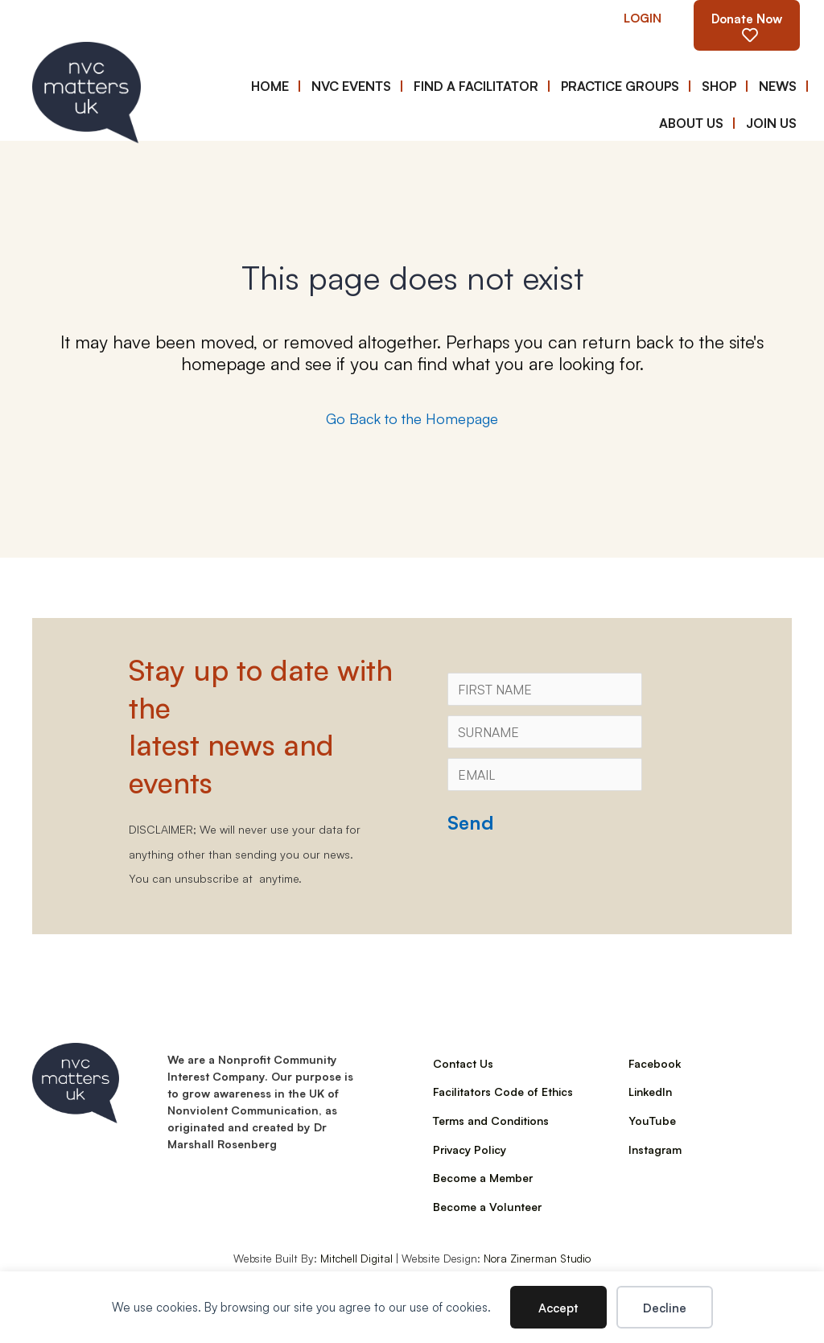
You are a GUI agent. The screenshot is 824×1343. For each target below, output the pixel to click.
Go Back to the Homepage (412, 417)
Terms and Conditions (491, 1120)
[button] (643, 17)
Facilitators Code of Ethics (503, 1091)
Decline (664, 1307)
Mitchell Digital (356, 1258)
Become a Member (483, 1177)
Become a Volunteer (487, 1206)
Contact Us (463, 1063)
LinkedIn (650, 1091)
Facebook (654, 1063)
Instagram (655, 1149)
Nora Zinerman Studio (537, 1258)
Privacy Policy (469, 1149)
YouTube (652, 1120)
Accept (558, 1307)
